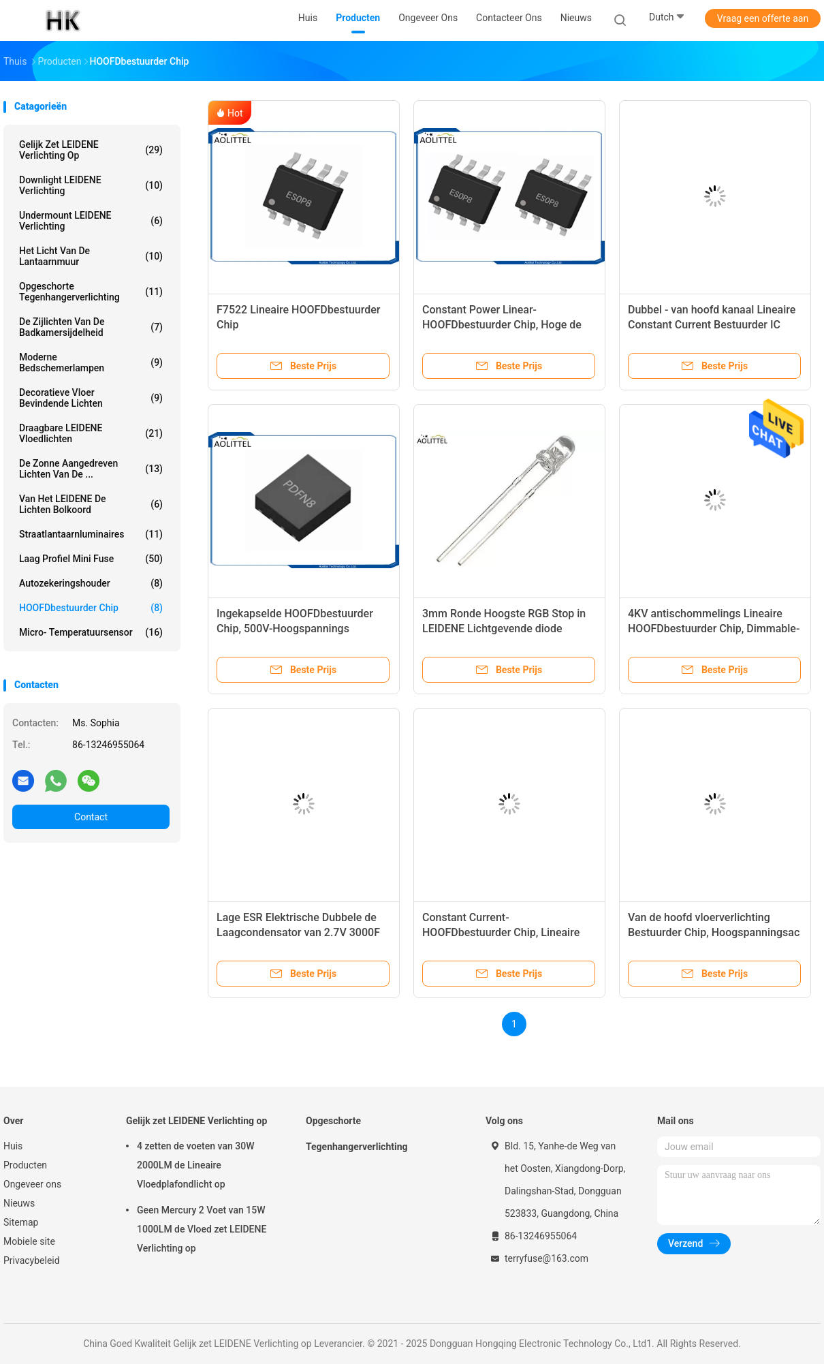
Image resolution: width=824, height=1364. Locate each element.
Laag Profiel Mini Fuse (91, 558)
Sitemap (20, 1222)
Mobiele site (29, 1241)
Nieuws (19, 1203)
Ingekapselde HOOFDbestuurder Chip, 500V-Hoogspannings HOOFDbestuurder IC (295, 628)
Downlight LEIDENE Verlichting (91, 185)
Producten (25, 1165)
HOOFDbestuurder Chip (91, 608)
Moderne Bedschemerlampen (91, 362)
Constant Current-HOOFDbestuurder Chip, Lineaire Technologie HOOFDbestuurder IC (504, 932)
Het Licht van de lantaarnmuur (91, 256)
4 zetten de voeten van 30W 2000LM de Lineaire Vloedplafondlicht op (195, 1165)
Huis (12, 1146)
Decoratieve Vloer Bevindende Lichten (91, 398)
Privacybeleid (31, 1260)
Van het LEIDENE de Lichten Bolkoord (91, 504)
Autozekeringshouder (91, 583)
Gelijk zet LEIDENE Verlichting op (91, 150)
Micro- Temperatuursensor (91, 632)
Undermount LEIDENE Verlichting (91, 221)
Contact (91, 816)
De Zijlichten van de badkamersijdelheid (91, 327)
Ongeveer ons (32, 1184)
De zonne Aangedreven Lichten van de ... (91, 469)
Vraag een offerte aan (762, 18)
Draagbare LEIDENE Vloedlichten (91, 433)
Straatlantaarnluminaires (91, 534)
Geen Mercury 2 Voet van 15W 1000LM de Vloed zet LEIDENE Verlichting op (201, 1229)
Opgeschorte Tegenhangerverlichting (91, 292)
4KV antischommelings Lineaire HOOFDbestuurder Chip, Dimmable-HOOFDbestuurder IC (713, 628)
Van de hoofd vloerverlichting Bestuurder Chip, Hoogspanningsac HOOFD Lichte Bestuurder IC (713, 932)
